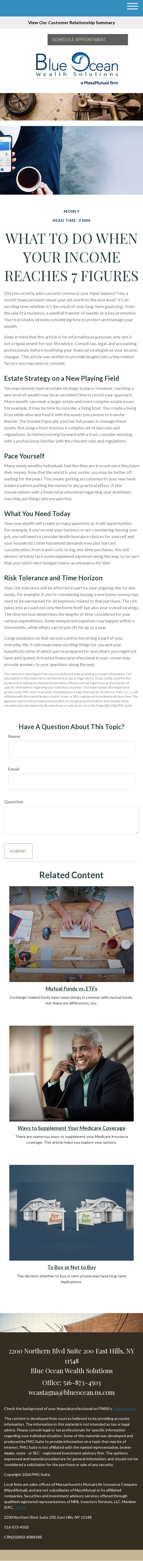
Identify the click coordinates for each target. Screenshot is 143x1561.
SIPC (19, 1507)
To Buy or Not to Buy (71, 1267)
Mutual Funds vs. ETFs (71, 989)
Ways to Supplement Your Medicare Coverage (71, 1128)
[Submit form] (18, 851)
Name (14, 736)
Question (13, 801)
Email (13, 768)
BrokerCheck (124, 1408)
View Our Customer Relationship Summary (71, 22)
